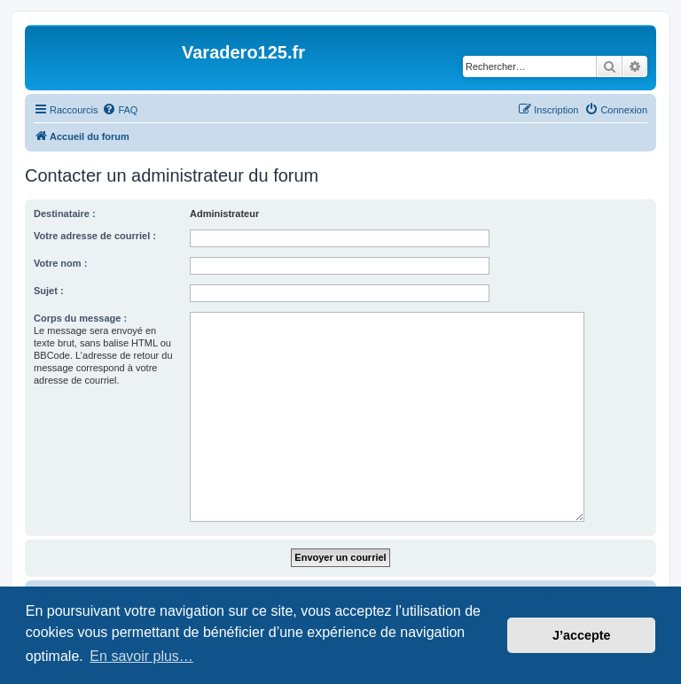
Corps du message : (80, 318)
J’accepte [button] (581, 635)
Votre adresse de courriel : (95, 235)
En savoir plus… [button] (141, 656)
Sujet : (49, 290)
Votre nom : (60, 263)
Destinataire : (65, 213)
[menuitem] (119, 109)
